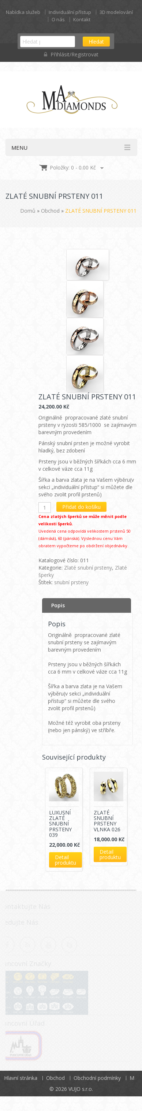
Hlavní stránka (20, 1077)
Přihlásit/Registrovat (71, 54)
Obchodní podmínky (97, 1077)
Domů (28, 210)
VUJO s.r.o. (80, 1088)
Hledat (96, 41)
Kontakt (81, 19)
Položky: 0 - (73, 167)
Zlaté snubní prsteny (88, 567)
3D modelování (116, 12)
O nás (58, 19)
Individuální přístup (70, 12)
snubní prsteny (71, 582)
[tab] (86, 605)
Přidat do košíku (81, 506)
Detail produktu (65, 860)
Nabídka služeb (23, 12)
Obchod (50, 210)
